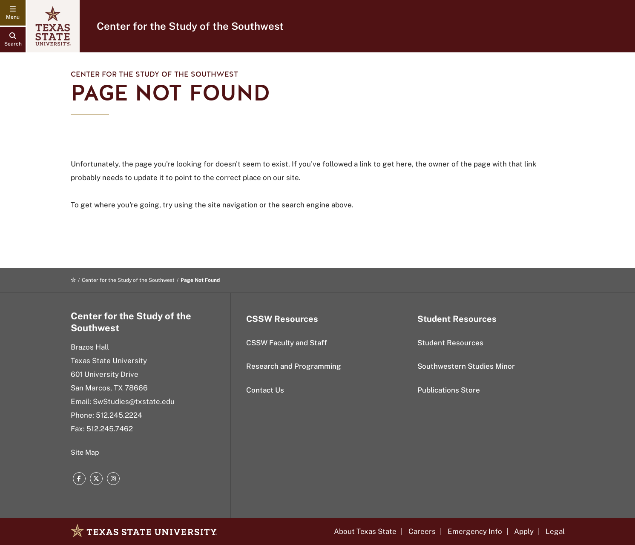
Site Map (85, 452)
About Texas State (365, 531)
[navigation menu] (13, 13)
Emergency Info (475, 531)
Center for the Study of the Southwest (190, 26)
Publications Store (448, 390)
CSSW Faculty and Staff (286, 342)
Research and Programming (293, 366)
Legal (555, 531)
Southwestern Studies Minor (466, 366)
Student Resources (450, 342)
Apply (524, 531)
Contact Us (265, 390)
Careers (422, 531)
